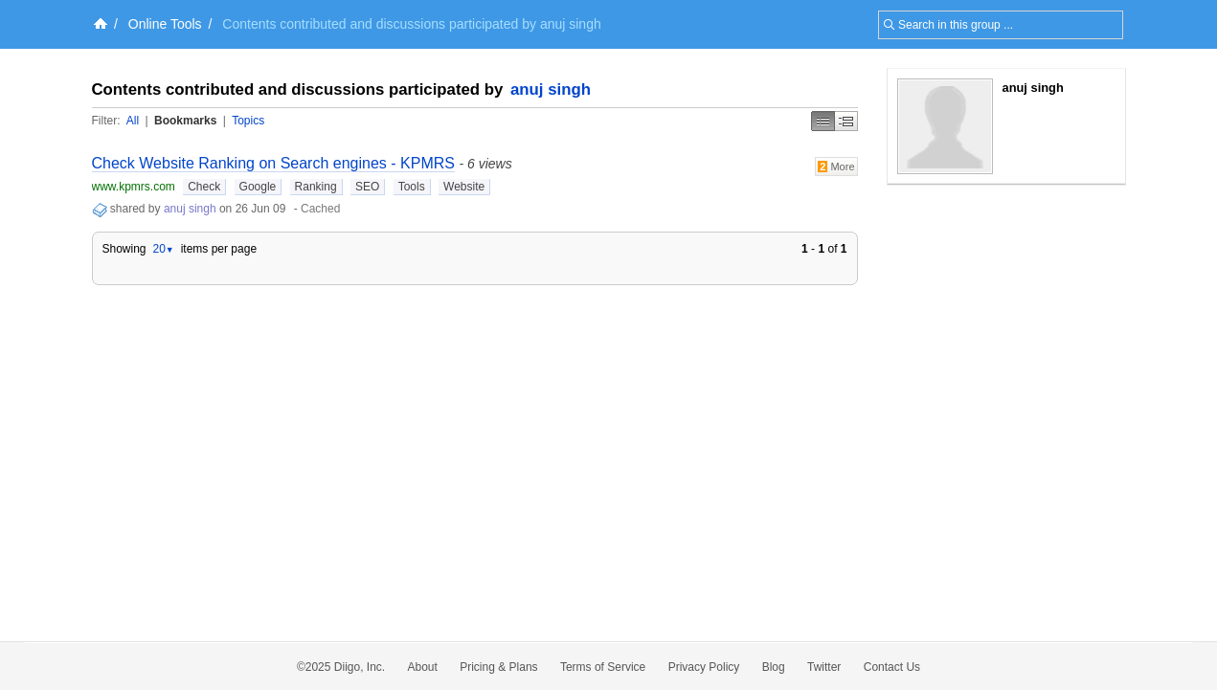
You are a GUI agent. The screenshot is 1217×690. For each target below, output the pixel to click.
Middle (846, 121)
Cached (320, 208)
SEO (367, 186)
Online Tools (165, 24)
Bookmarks (185, 120)
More (836, 166)
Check (204, 186)
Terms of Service (602, 667)
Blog (773, 667)
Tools (411, 186)
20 (162, 249)
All (132, 120)
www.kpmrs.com (133, 186)
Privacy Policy (704, 667)
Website (464, 186)
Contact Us (892, 667)
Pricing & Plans (498, 667)
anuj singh (550, 89)
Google (258, 186)
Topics (248, 120)
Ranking (316, 186)
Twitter (824, 667)
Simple (823, 121)
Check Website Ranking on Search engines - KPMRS (273, 163)
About (423, 667)
